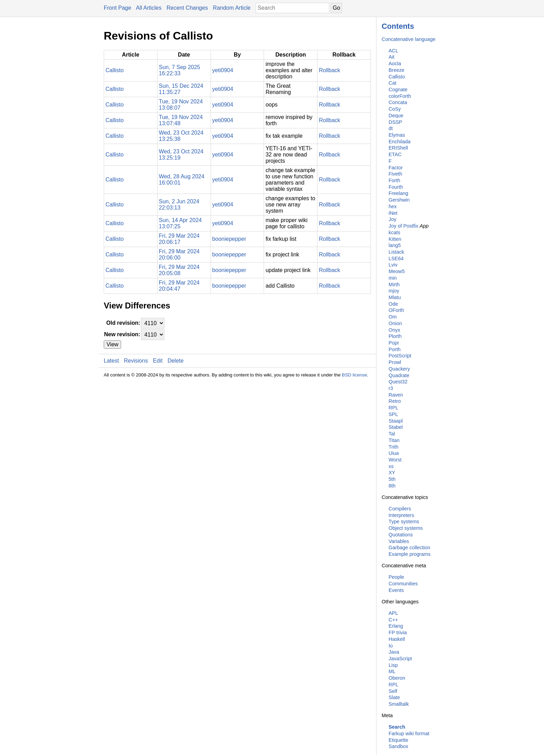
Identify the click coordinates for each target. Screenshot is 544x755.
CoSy (395, 109)
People (396, 577)
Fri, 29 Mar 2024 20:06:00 (179, 254)
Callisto (397, 76)
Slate (394, 697)
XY (392, 472)
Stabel (396, 427)
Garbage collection (409, 547)
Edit (158, 361)
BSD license (354, 375)
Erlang (396, 626)
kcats (394, 232)
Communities (403, 583)
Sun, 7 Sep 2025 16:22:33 (179, 70)
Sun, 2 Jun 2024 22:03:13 (179, 204)
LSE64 (396, 258)
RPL (393, 407)
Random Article (232, 8)
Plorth (395, 336)
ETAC (395, 154)
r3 (391, 388)
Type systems (404, 521)
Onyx (394, 330)
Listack (396, 252)
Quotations (401, 534)
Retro (395, 401)
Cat (392, 83)
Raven (396, 395)
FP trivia (398, 632)
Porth (394, 349)
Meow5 (397, 271)
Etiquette (398, 740)
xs (391, 466)
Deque (396, 115)
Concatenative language (408, 39)
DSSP (395, 122)
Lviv (393, 265)
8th (392, 486)
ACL (393, 50)
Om (393, 317)
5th (392, 479)
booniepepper (229, 239)
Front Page (117, 8)
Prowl (395, 362)
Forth (394, 180)
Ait (391, 57)
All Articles (149, 8)
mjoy (394, 291)
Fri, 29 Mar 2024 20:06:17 (179, 239)
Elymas (397, 135)
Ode (393, 304)
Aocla (395, 63)
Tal (392, 433)
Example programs (410, 554)
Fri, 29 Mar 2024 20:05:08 (179, 270)
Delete (176, 361)
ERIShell (398, 148)
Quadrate (399, 375)
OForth (396, 310)
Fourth (396, 187)
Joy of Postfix (403, 226)
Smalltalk (399, 704)
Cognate (398, 89)
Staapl (396, 421)
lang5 (395, 245)
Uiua (394, 453)
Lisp (393, 665)
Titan (394, 440)
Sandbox (398, 746)
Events (396, 590)
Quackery (399, 369)
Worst (395, 460)
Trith (393, 447)
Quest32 (398, 381)
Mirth (394, 284)
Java (394, 652)
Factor (396, 167)
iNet (393, 213)
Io (391, 645)
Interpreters (401, 515)
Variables (399, 541)
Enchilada (399, 141)
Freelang (398, 193)
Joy (392, 219)
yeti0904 (222, 70)
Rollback (329, 70)
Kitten (395, 239)
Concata (398, 102)
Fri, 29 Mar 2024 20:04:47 (179, 286)
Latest (111, 361)
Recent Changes (187, 8)
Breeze (397, 70)
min (393, 278)
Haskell (397, 639)
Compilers (400, 508)
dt (391, 128)
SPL (393, 414)
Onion (395, 323)
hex (393, 206)
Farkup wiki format (409, 733)
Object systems (406, 528)
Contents (398, 26)
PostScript (400, 355)
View (112, 344)
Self (393, 691)
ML (392, 671)
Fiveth (395, 174)
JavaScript (400, 658)
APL (393, 613)
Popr (394, 343)
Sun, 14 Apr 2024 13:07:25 (180, 223)
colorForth (400, 96)
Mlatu (395, 297)
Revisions (136, 361)
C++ (393, 619)
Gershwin (399, 200)
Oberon (397, 678)
